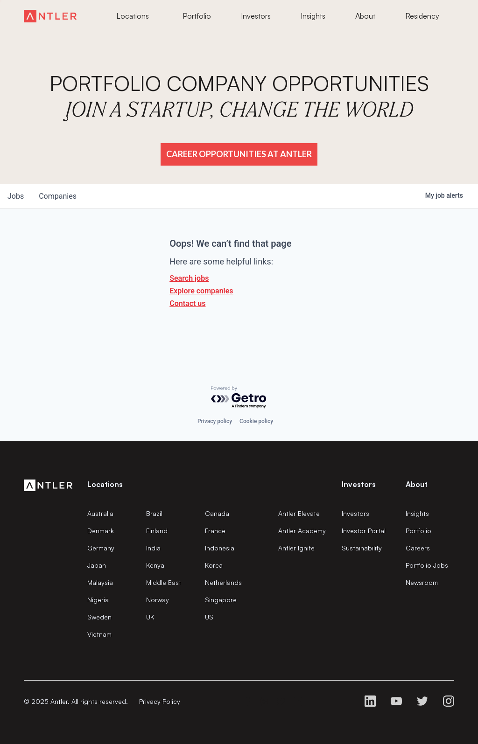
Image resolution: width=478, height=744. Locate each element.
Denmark (100, 531)
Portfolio (418, 531)
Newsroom (422, 582)
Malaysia (100, 582)
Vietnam (99, 634)
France (215, 531)
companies (58, 196)
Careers (418, 548)
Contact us (187, 303)
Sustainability (362, 548)
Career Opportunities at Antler (239, 154)
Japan (96, 565)
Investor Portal (364, 531)
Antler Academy (302, 531)
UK (150, 617)
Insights (417, 513)
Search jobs (189, 278)
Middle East (163, 582)
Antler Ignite (296, 548)
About (417, 484)
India (153, 548)
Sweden (99, 617)
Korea (214, 565)
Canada (217, 513)
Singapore (221, 600)
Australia (100, 513)
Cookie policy (256, 421)
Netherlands (223, 582)
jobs (15, 196)
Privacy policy (214, 421)
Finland (157, 531)
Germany (100, 548)
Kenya (155, 565)
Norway (157, 600)
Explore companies (201, 290)
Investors (355, 513)
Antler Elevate (299, 513)
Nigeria (98, 600)
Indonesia (219, 548)
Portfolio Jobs (427, 565)
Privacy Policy (159, 701)
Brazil (154, 513)
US (209, 617)
